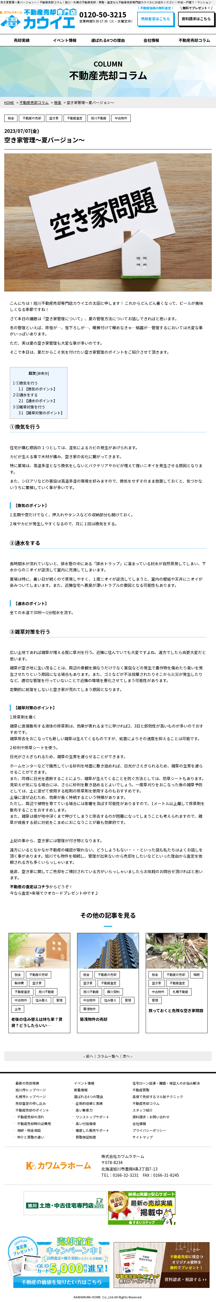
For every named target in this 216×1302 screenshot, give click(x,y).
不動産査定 (74, 118)
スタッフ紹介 (142, 1110)
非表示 (43, 373)
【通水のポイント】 (38, 400)
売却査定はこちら (155, 18)
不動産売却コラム (194, 40)
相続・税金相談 (29, 1130)
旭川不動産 (98, 118)
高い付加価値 (86, 1123)
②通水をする (25, 394)
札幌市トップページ (30, 1096)
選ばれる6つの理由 (108, 40)
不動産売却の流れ (30, 1116)
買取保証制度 (86, 1137)
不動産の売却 (31, 118)
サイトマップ (142, 1137)
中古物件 (121, 118)
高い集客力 (84, 1110)
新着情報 (80, 1089)
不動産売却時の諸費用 (34, 1123)
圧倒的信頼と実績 (89, 1103)
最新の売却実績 (27, 1083)
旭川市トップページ (30, 1089)
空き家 (53, 118)
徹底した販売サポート (92, 1130)
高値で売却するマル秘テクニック (157, 1096)
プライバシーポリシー (149, 1130)
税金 (11, 118)
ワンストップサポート (92, 1116)
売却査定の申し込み (30, 1103)
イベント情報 (64, 40)
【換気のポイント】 (38, 389)
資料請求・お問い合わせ (151, 1116)
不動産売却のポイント (32, 1110)
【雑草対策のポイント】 (41, 412)
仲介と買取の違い (30, 1137)
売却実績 (22, 40)
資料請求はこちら (196, 18)
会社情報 (151, 40)
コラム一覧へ (108, 1056)
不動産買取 (140, 1089)
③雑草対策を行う (29, 407)
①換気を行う (25, 383)
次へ (126, 1056)
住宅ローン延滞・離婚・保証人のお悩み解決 (166, 1083)
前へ (89, 1056)
